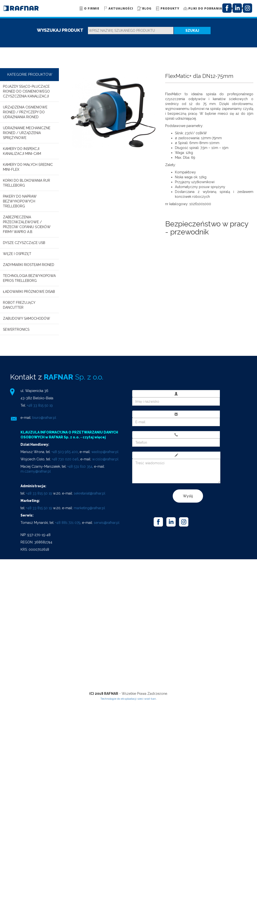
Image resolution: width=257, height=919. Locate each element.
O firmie (89, 8)
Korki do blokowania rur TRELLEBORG (26, 183)
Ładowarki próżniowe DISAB (29, 292)
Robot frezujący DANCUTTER (19, 305)
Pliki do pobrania (202, 8)
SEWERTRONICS (16, 329)
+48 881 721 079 (67, 523)
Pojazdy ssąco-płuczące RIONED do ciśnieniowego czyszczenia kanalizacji (26, 91)
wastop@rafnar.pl (104, 452)
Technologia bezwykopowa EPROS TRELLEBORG (29, 278)
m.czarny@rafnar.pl (36, 471)
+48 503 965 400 (65, 452)
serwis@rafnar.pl (106, 523)
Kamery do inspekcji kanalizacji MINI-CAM (22, 151)
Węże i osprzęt (17, 254)
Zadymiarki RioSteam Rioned (28, 265)
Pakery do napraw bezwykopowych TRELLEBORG (20, 201)
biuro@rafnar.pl (44, 418)
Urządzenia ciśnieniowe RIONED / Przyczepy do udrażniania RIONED (25, 112)
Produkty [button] (167, 8)
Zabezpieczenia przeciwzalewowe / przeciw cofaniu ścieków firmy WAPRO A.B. (27, 224)
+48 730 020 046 (65, 459)
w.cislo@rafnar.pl (105, 459)
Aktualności (118, 8)
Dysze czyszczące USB (24, 243)
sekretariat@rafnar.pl (89, 493)
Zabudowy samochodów (26, 318)
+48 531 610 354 (79, 466)
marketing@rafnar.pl (89, 508)
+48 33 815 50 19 (40, 405)
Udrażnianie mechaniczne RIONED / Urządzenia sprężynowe (26, 133)
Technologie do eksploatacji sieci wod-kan (128, 698)
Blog (144, 8)
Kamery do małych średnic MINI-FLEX (28, 167)
